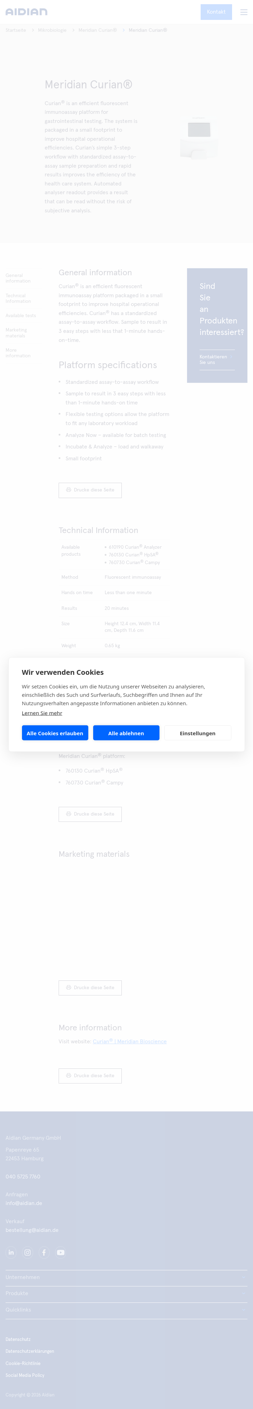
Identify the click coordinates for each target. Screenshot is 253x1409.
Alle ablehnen (126, 732)
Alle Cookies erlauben (55, 732)
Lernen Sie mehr (42, 712)
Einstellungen (197, 732)
